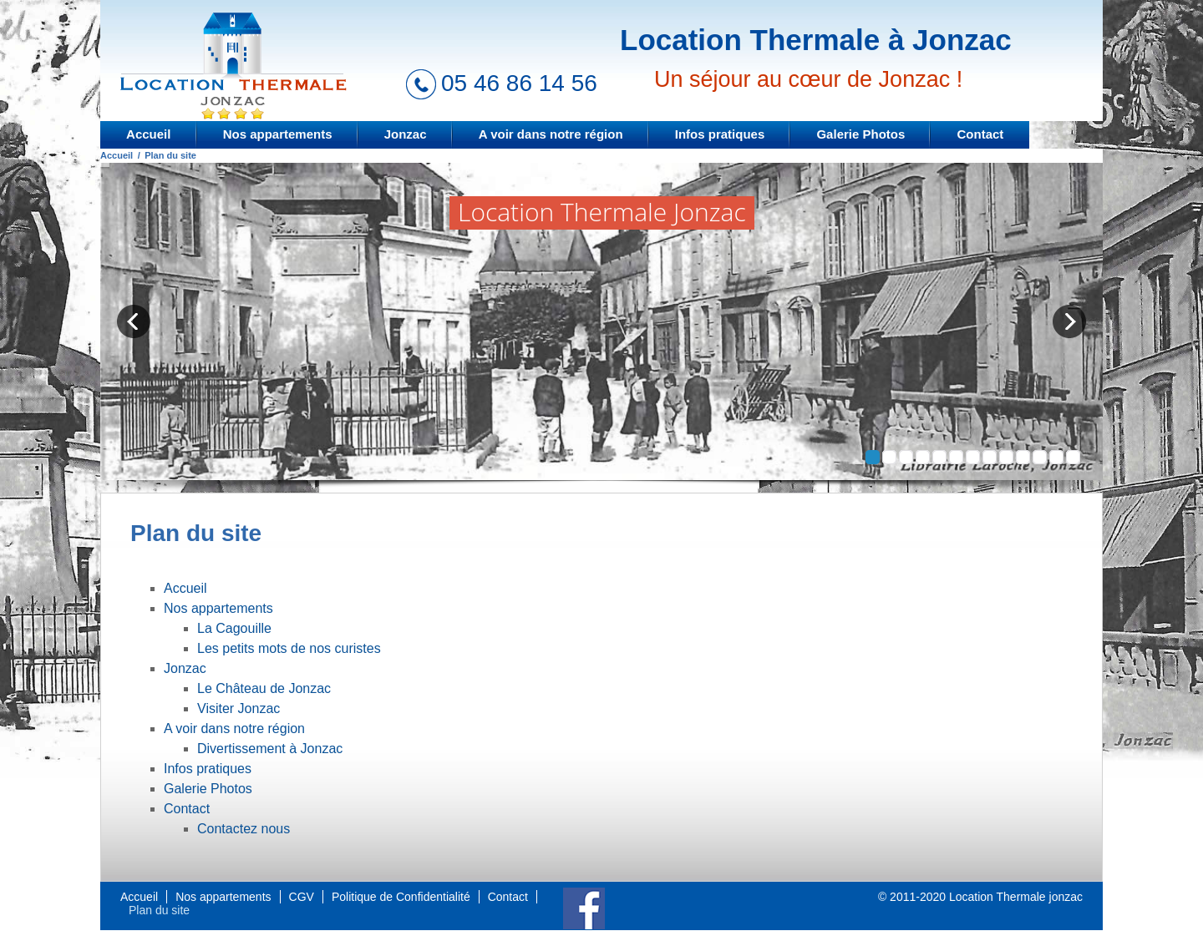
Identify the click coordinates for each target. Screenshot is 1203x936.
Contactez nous (243, 829)
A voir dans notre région (551, 134)
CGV (301, 896)
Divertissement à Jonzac (270, 748)
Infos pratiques (720, 134)
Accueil (148, 134)
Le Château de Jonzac (264, 688)
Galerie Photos (860, 134)
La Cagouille (234, 628)
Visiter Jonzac (238, 708)
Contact (980, 134)
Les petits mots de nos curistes (289, 648)
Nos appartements (277, 134)
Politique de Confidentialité (401, 896)
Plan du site (159, 910)
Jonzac (405, 134)
